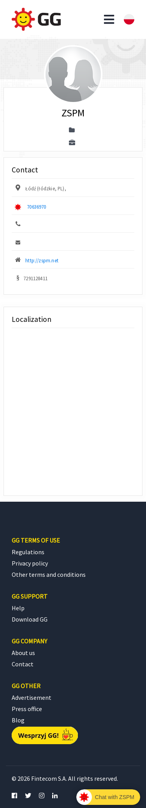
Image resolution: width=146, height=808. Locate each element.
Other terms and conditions (49, 574)
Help (18, 608)
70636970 (36, 207)
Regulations (28, 552)
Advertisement (31, 697)
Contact (22, 664)
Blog (18, 720)
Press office (27, 709)
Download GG (29, 619)
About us (23, 653)
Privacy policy (30, 563)
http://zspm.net (41, 260)
